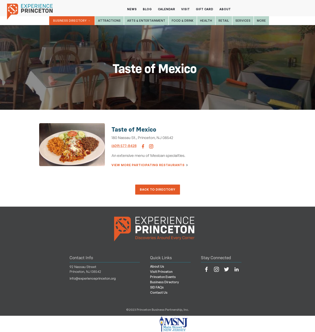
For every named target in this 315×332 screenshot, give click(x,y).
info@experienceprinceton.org (93, 278)
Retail (224, 20)
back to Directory (157, 189)
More (261, 20)
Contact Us (159, 292)
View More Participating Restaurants (148, 165)
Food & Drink (183, 20)
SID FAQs (157, 287)
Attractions (109, 20)
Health (206, 20)
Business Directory (164, 282)
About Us (157, 266)
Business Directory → (72, 20)
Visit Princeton (161, 272)
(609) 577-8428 (124, 145)
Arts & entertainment (146, 20)
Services (243, 20)
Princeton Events (163, 277)
